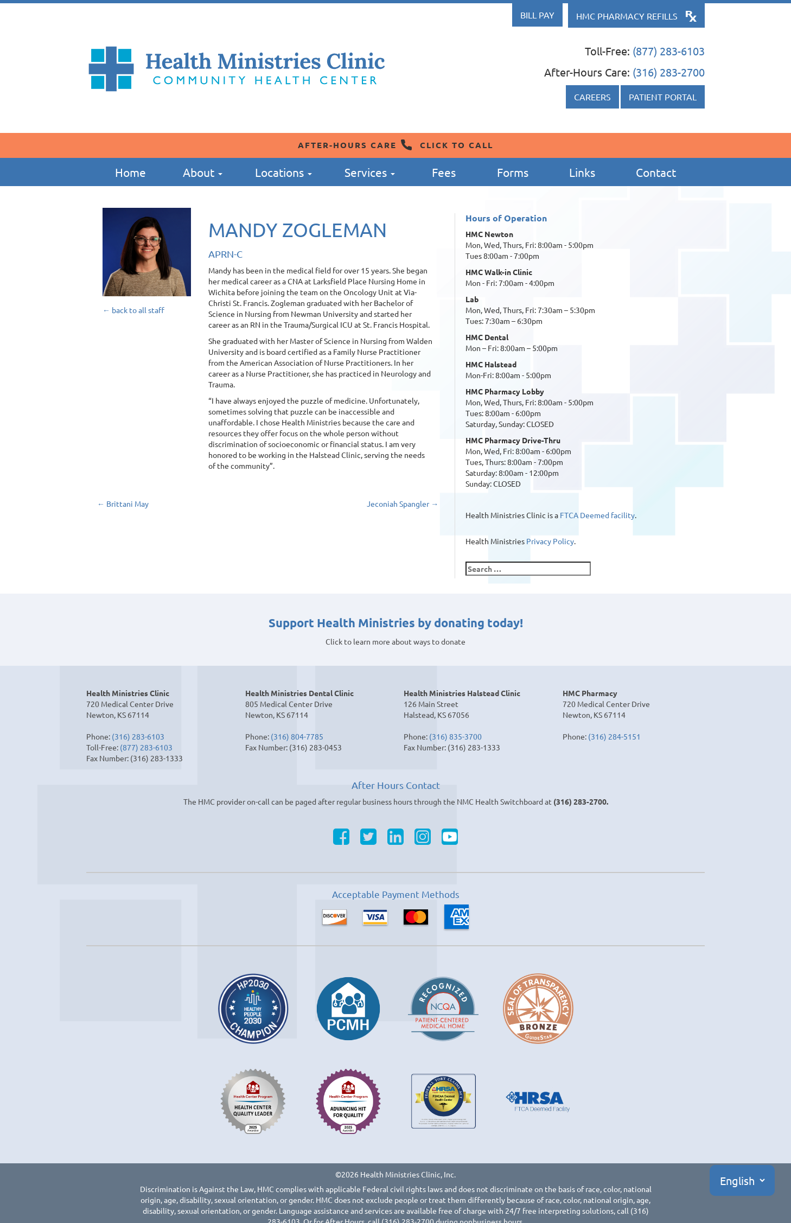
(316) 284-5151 (614, 736)
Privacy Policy (550, 541)
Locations (283, 172)
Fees (444, 172)
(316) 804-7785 (297, 736)
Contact (656, 172)
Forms (512, 172)
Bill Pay (537, 14)
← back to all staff (133, 310)
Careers (592, 96)
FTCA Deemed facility (597, 515)
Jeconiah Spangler (402, 503)
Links (582, 172)
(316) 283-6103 (138, 736)
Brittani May (123, 503)
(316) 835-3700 (455, 736)
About (202, 172)
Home (130, 172)
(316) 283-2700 (669, 72)
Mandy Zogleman (297, 229)
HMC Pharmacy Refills (627, 15)
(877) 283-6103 (669, 51)
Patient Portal (663, 96)
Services (370, 172)
